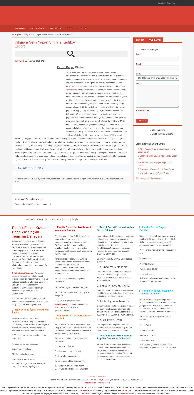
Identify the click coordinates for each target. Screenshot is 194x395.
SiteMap (92, 377)
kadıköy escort (104, 383)
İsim (138, 54)
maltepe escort (126, 393)
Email (138, 64)
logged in (30, 204)
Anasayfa (19, 28)
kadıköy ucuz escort (100, 179)
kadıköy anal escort (25, 179)
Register (160, 3)
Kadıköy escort (107, 156)
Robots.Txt (101, 377)
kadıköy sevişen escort (82, 179)
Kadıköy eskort (72, 90)
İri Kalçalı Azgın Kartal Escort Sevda (154, 173)
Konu (138, 74)
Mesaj (139, 83)
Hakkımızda (55, 28)
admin (162, 130)
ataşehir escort (90, 383)
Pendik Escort (89, 390)
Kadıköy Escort (28, 35)
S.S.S (69, 28)
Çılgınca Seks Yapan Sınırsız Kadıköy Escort (45, 44)
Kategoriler (37, 28)
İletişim (81, 28)
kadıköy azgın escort (42, 179)
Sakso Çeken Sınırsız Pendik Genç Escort (157, 169)
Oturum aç (170, 3)
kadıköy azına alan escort (61, 179)
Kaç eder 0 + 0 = (143, 110)
